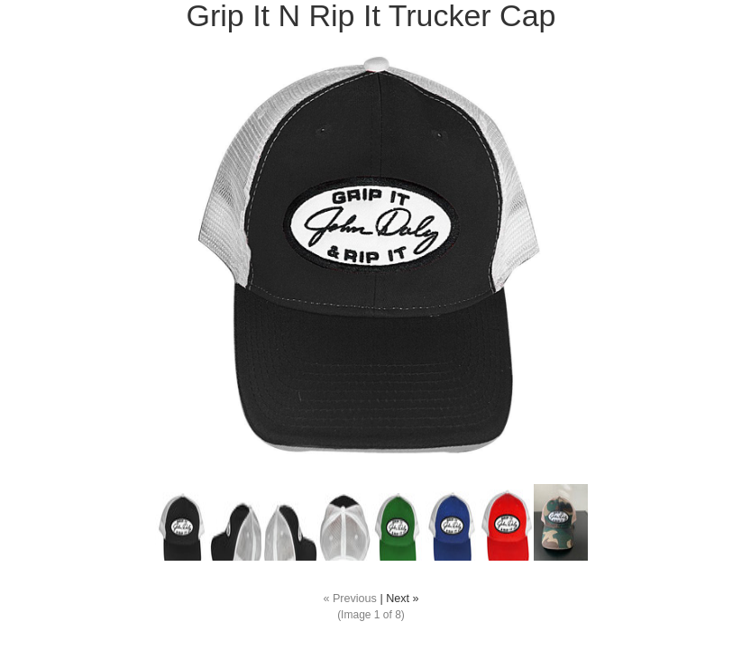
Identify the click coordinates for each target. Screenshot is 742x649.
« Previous (350, 598)
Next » (402, 598)
